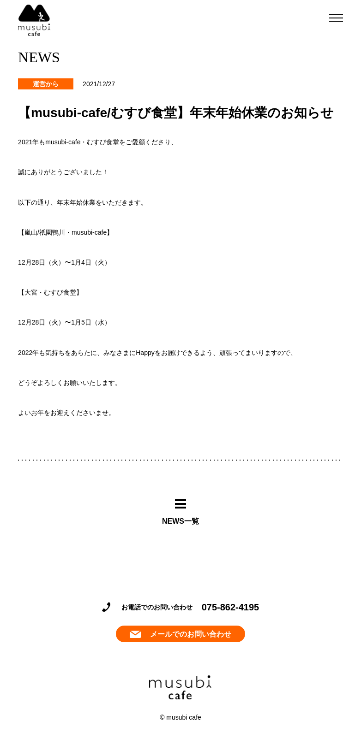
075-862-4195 (230, 607)
